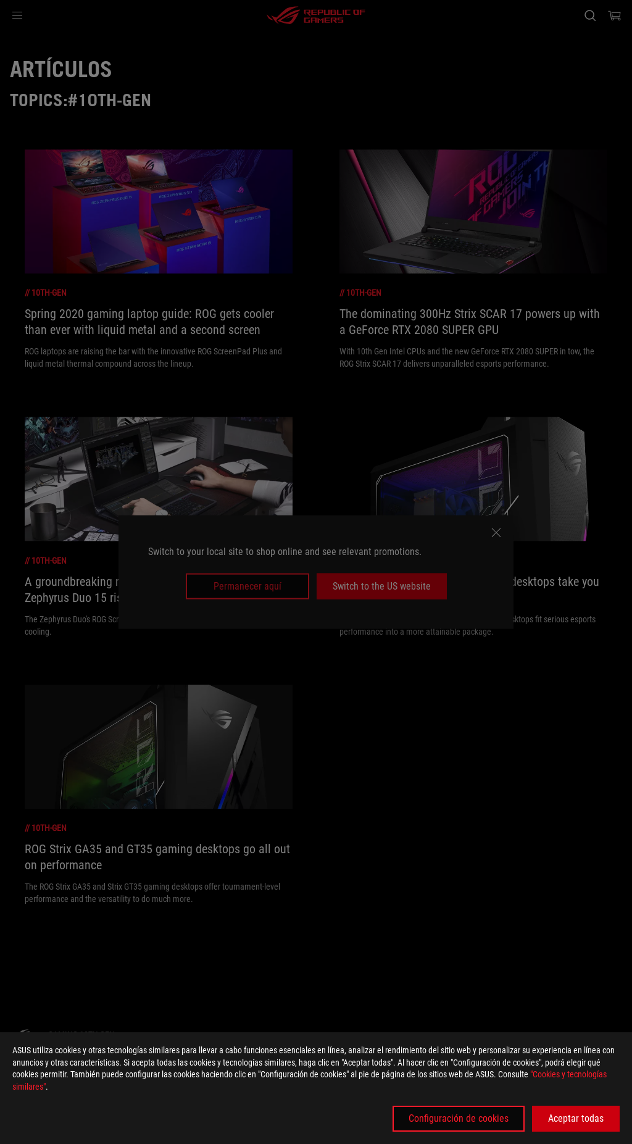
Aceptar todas (576, 1118)
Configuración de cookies (459, 1118)
